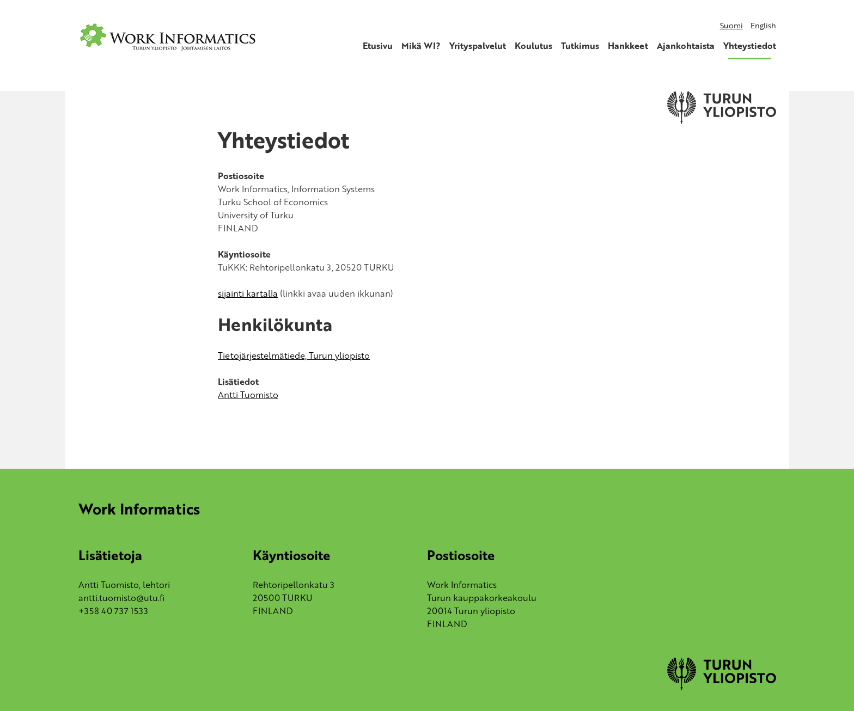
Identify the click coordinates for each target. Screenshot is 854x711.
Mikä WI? (421, 45)
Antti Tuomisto (248, 394)
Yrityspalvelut (477, 45)
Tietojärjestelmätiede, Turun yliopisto (294, 355)
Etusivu (378, 45)
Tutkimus (580, 45)
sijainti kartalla (248, 293)
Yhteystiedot (749, 45)
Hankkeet (628, 45)
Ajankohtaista (686, 45)
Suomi (731, 25)
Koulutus (533, 45)
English (763, 25)
